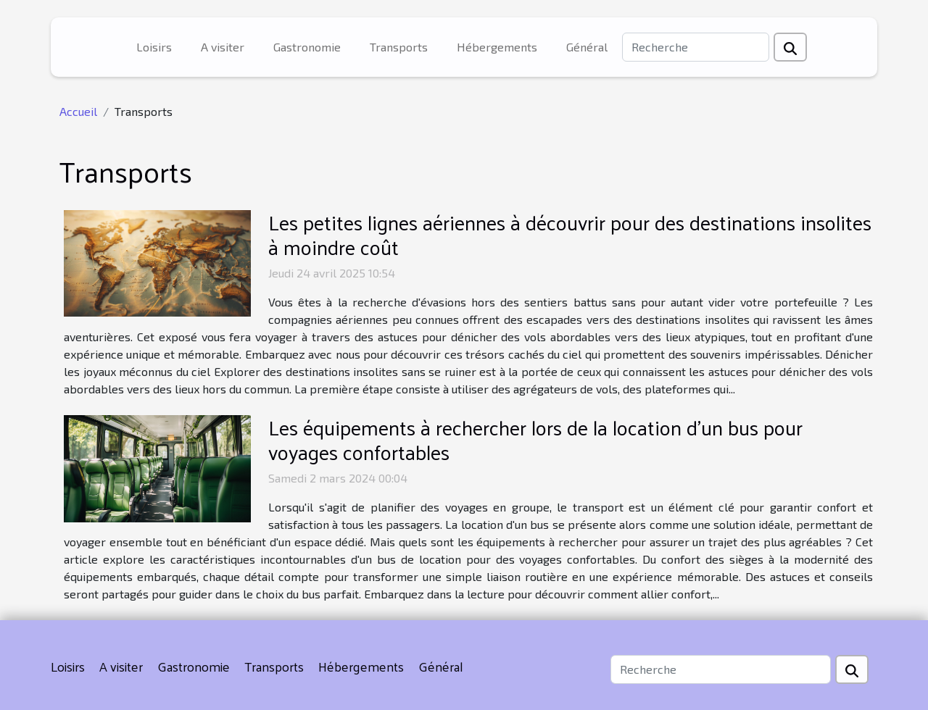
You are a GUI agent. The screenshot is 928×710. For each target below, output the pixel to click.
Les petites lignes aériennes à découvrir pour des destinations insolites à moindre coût (569, 234)
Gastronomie (307, 47)
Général (587, 47)
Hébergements (497, 47)
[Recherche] (695, 47)
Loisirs (154, 47)
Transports (399, 47)
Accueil (78, 111)
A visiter (222, 47)
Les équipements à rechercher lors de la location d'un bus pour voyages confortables (535, 439)
